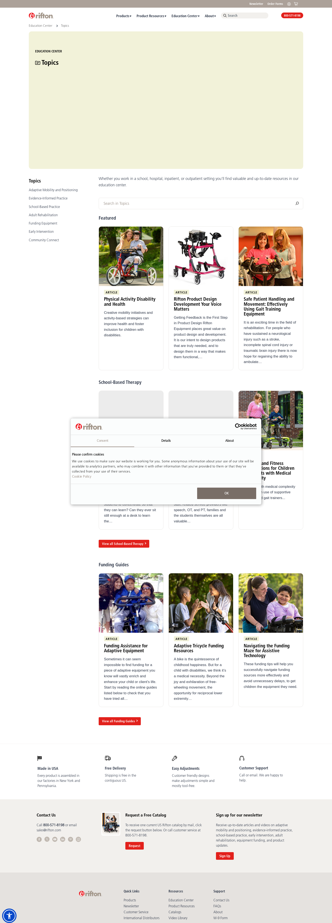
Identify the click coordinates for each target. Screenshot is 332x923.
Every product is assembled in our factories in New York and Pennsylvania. (58, 721)
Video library (178, 858)
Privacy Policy (139, 882)
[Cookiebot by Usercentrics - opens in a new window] (238, 427)
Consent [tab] (102, 441)
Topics (35, 121)
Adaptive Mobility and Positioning (53, 130)
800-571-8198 (292, 15)
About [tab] (229, 441)
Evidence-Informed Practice (48, 138)
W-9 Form (220, 858)
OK (226, 493)
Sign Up (224, 796)
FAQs (217, 846)
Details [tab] (166, 441)
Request (134, 786)
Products (122, 16)
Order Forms (275, 4)
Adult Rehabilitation (43, 155)
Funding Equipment (43, 163)
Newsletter (256, 4)
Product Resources (150, 16)
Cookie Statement (226, 882)
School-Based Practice (44, 147)
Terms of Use (158, 882)
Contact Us (221, 840)
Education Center (185, 16)
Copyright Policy (200, 882)
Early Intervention (41, 172)
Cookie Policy (81, 476)
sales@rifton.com (49, 770)
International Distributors (141, 858)
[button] (9, 916)
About (209, 16)
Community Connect (44, 180)
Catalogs (175, 852)
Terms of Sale (178, 882)
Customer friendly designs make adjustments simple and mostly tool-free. (193, 721)
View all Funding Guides (118, 661)
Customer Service (136, 852)
